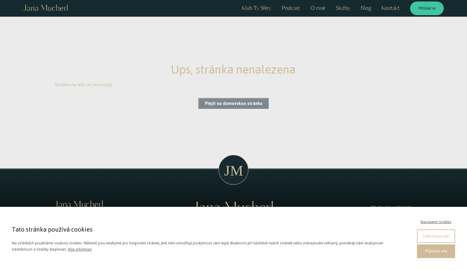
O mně (317, 8)
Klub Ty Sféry (256, 8)
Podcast (291, 8)
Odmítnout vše (436, 236)
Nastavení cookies (436, 222)
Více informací (80, 249)
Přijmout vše (436, 251)
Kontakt (391, 8)
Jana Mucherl (45, 8)
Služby (343, 8)
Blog (366, 8)
